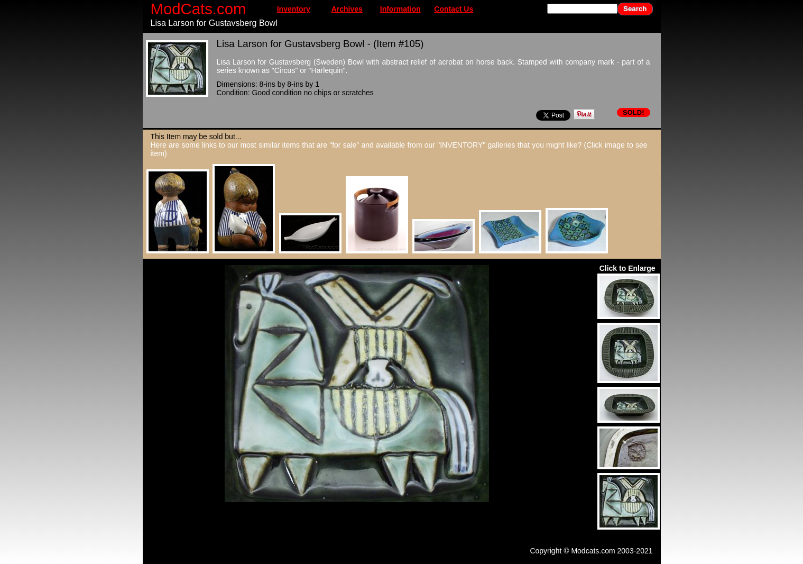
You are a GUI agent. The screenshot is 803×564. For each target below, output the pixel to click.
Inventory (293, 9)
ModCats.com (198, 8)
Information (400, 9)
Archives (347, 9)
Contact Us (453, 9)
